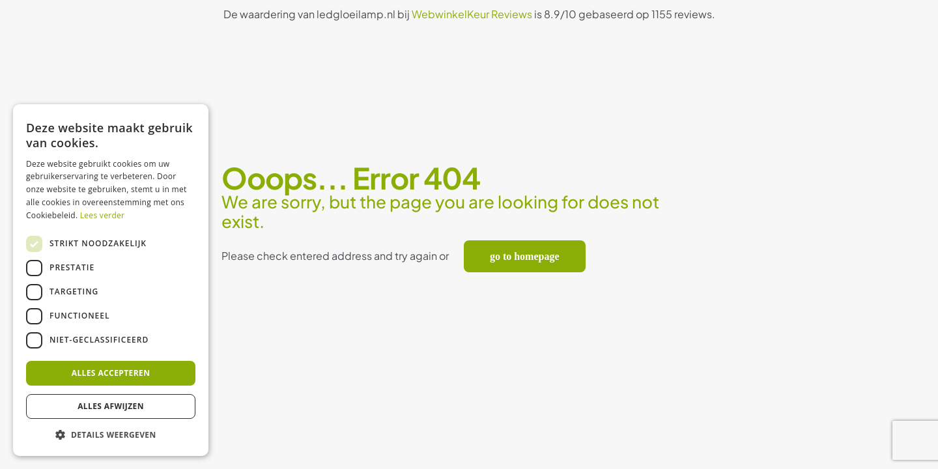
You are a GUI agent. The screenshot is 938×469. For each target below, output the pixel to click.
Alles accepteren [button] (111, 372)
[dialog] (110, 280)
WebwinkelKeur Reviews (472, 14)
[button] (110, 435)
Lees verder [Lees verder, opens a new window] (102, 215)
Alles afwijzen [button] (111, 406)
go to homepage (525, 256)
